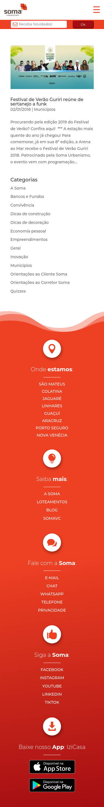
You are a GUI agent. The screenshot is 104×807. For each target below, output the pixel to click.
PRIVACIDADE (52, 610)
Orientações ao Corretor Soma (40, 282)
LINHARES (52, 405)
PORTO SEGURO (52, 427)
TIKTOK (52, 702)
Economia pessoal (28, 231)
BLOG (52, 510)
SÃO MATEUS (52, 384)
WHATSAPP (52, 594)
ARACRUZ (52, 420)
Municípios (44, 109)
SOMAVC (52, 518)
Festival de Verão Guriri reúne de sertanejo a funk (47, 102)
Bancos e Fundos (27, 196)
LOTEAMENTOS (52, 501)
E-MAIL (52, 577)
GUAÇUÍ (52, 413)
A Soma (18, 188)
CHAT (52, 585)
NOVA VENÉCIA (52, 435)
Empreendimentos (29, 239)
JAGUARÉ (52, 398)
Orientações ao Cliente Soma (39, 274)
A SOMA (52, 493)
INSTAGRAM (52, 677)
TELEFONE (52, 602)
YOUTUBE (52, 686)
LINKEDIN (52, 694)
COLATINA (52, 391)
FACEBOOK (51, 669)
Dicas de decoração (30, 222)
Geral (16, 248)
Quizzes (18, 291)
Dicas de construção (30, 213)
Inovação (19, 256)
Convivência (22, 205)
